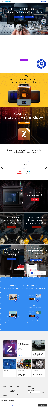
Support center (12, 391)
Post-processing (5, 395)
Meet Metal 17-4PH (18, 16)
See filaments (27, 155)
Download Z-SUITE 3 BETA (24, 122)
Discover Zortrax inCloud (36, 260)
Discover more (24, 85)
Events (18, 397)
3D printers (4, 386)
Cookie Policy (10, 405)
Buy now (11, 386)
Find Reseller (43, 1)
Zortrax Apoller (4, 396)
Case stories (18, 395)
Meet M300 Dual (12, 258)
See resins (20, 155)
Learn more (35, 199)
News (17, 396)
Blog (17, 394)
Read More (20, 355)
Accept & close (42, 405)
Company (18, 386)
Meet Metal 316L (30, 16)
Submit (43, 392)
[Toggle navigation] (3, 1)
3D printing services (12, 390)
